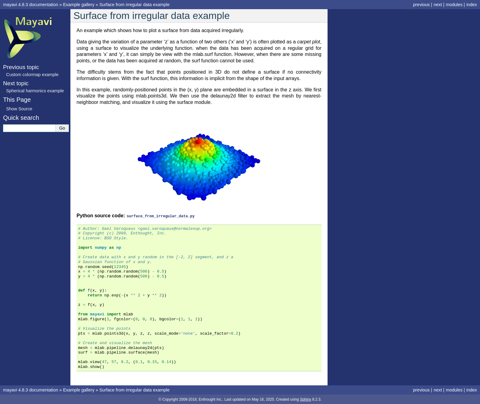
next (437, 4)
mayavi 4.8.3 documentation (30, 4)
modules (454, 4)
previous (421, 4)
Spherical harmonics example (35, 90)
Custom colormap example (32, 74)
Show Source (19, 108)
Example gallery (78, 4)
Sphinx (305, 399)
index (472, 4)
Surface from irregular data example (134, 4)
